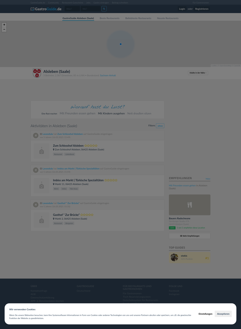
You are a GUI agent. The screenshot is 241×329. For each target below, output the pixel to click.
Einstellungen (205, 313)
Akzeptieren (223, 313)
